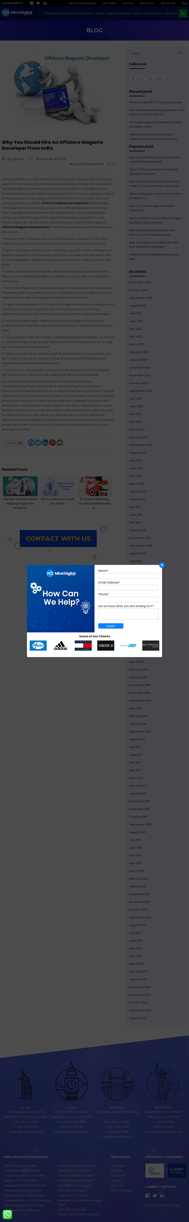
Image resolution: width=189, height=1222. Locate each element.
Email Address (109, 582)
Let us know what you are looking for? (126, 606)
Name (103, 571)
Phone (103, 594)
